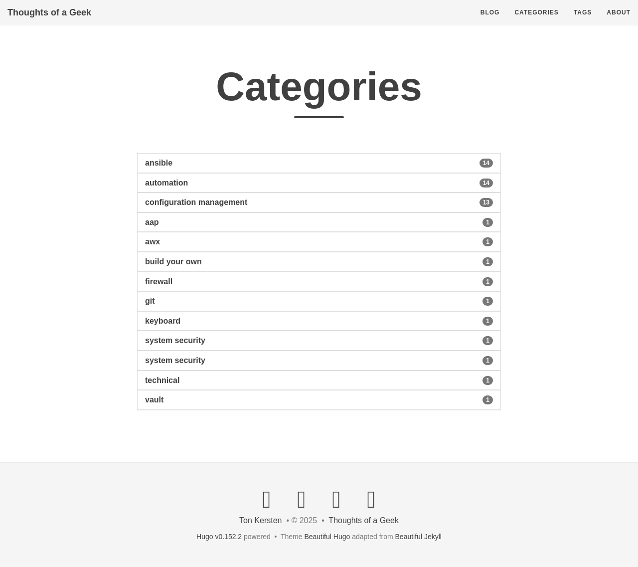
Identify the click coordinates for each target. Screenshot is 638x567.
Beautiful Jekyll (418, 537)
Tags (583, 22)
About (619, 22)
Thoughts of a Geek (49, 22)
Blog (490, 22)
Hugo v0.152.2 (219, 537)
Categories (536, 22)
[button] (319, 163)
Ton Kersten (260, 520)
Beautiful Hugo (327, 537)
